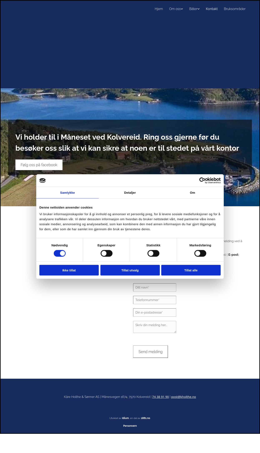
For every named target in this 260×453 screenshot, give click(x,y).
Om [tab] (192, 192)
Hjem (159, 9)
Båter (193, 9)
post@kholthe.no (183, 397)
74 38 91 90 (160, 397)
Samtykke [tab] (67, 192)
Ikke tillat (69, 270)
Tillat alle (191, 270)
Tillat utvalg (130, 270)
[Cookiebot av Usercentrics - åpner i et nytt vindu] (202, 180)
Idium (125, 418)
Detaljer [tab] (130, 192)
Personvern (130, 425)
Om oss (175, 9)
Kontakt (212, 9)
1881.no (145, 418)
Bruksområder (235, 9)
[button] (38, 164)
